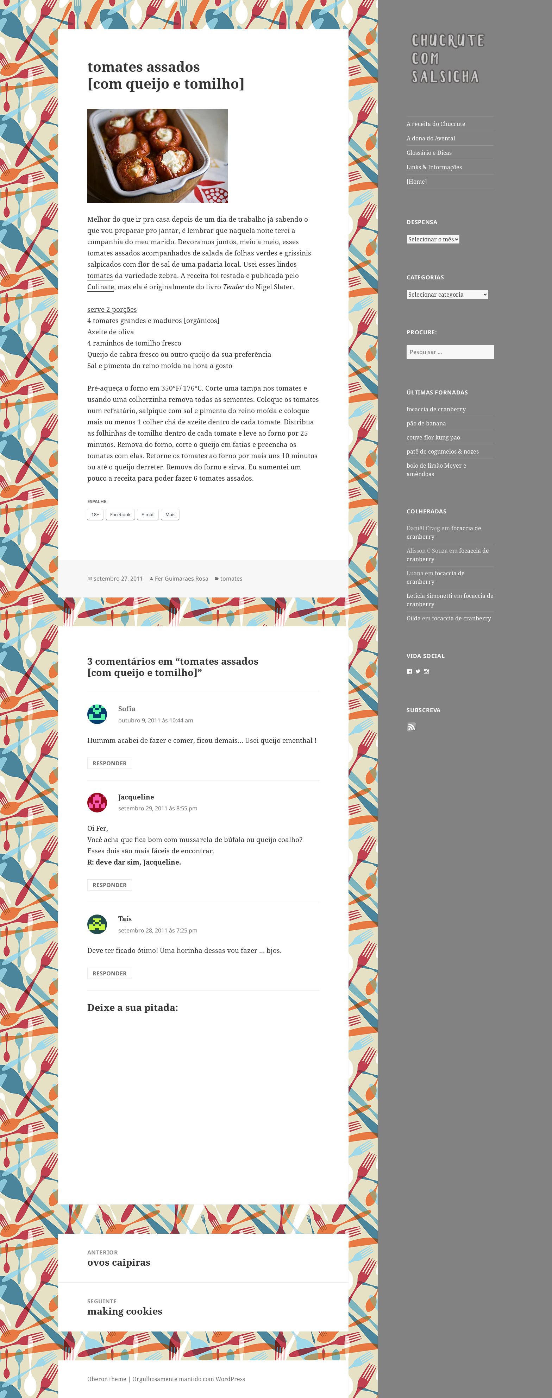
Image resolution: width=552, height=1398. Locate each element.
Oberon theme (106, 1379)
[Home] (417, 181)
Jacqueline (136, 797)
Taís (125, 918)
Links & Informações (434, 167)
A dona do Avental (431, 138)
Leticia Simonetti (429, 596)
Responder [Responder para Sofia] (110, 763)
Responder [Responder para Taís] (110, 973)
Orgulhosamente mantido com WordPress (188, 1379)
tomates (231, 578)
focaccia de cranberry (436, 409)
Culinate (100, 286)
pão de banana (426, 423)
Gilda (414, 618)
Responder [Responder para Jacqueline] (110, 885)
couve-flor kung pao (433, 437)
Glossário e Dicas (429, 153)
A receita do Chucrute (436, 124)
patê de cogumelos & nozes (443, 451)
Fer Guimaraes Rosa (181, 578)
